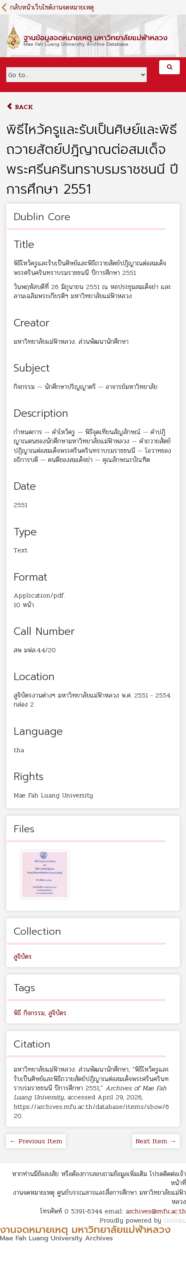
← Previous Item (36, 1141)
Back (19, 107)
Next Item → (156, 1141)
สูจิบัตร (23, 956)
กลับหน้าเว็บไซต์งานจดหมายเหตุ (52, 7)
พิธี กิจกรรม (29, 1013)
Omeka (174, 1220)
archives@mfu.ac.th (156, 1211)
